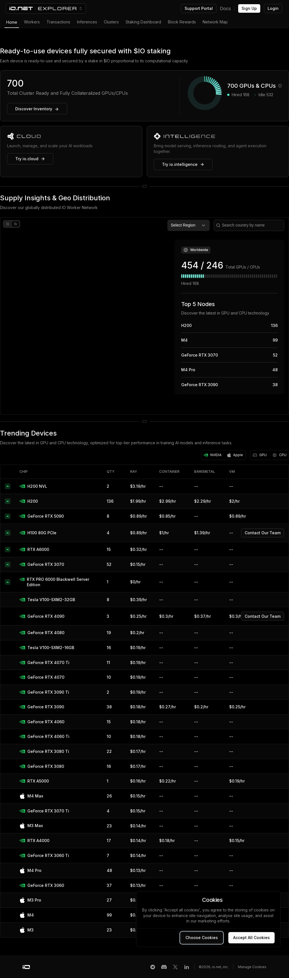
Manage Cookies (252, 967)
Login (273, 8)
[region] (144, 315)
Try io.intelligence (183, 164)
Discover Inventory (37, 109)
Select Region (188, 225)
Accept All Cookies (251, 937)
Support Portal (199, 8)
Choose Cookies (201, 937)
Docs (225, 8)
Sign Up (249, 8)
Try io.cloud (30, 158)
